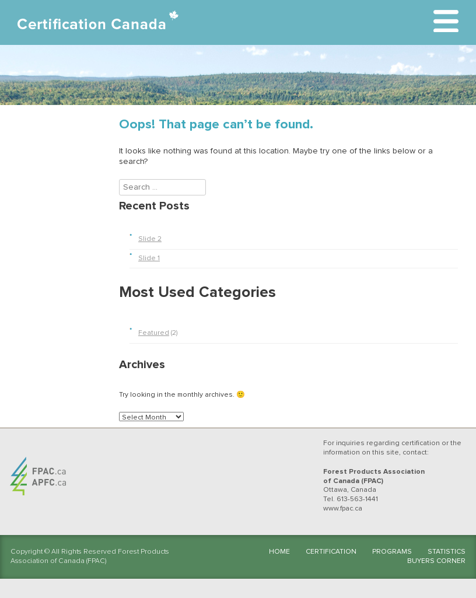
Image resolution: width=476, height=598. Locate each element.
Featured (153, 333)
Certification (331, 551)
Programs (392, 551)
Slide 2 (150, 239)
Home (279, 551)
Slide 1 (149, 258)
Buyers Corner (436, 561)
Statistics (447, 551)
